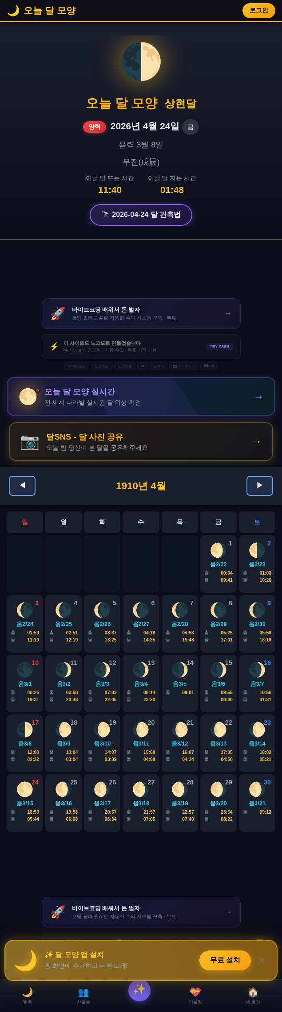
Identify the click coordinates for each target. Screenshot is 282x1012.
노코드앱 (102, 366)
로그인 (259, 10)
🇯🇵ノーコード (184, 366)
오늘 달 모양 (121, 103)
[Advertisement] (141, 269)
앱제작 (158, 366)
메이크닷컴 (77, 366)
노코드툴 (125, 366)
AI (142, 366)
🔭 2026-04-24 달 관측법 (141, 214)
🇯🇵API (209, 366)
